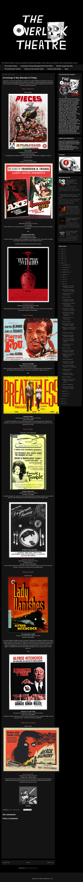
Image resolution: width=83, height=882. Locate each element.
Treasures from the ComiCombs (67, 370)
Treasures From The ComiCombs (67, 294)
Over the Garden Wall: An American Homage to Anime (73, 220)
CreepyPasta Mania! (67, 332)
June (63, 279)
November (65, 267)
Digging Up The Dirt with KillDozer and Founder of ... (68, 329)
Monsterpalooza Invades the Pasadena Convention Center (68, 305)
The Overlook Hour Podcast (12, 69)
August (64, 274)
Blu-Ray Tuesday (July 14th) (64, 66)
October (64, 269)
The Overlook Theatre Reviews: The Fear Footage (72, 233)
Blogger (51, 878)
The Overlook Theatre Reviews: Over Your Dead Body (68, 314)
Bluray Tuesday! (66, 297)
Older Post (50, 862)
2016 (62, 263)
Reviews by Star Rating (54, 69)
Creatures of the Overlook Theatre (34, 69)
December (65, 265)
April (63, 284)
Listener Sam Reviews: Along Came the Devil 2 (72, 207)
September (65, 272)
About (66, 69)
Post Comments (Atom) (31, 868)
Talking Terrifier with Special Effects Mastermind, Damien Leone (71, 182)
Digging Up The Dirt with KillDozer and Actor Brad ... (68, 380)
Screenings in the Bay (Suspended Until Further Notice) (37, 66)
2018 (62, 258)
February (64, 393)
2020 (62, 253)
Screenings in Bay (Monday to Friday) (67, 373)
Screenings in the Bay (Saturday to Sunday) (68, 309)
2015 (62, 398)
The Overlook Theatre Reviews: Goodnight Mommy (68, 340)
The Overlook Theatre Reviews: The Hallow (68, 290)
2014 (62, 401)
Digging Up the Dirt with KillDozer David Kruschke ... (68, 355)
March (64, 391)
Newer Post (6, 862)
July (63, 276)
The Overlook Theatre (11, 66)
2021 (62, 251)
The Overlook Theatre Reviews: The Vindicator (69, 366)
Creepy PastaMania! (67, 359)
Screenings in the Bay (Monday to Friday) (68, 300)
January (64, 396)
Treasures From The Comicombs (67, 318)
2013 (62, 403)
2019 (62, 256)
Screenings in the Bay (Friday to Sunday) (68, 286)
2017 (62, 260)
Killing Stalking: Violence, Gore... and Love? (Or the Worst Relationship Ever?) (69, 196)
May (63, 281)
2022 (62, 249)
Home (28, 862)
